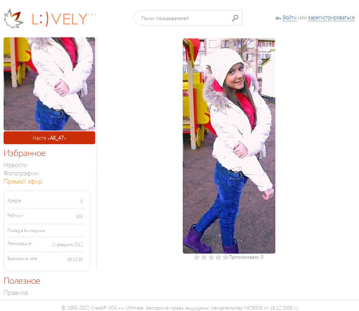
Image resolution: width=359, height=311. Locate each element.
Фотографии (21, 172)
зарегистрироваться (331, 17)
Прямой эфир (23, 180)
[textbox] (190, 17)
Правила (16, 292)
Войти (290, 17)
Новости (15, 164)
